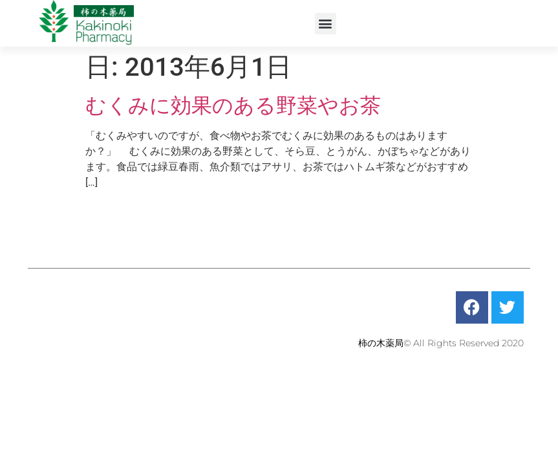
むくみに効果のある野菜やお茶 (233, 105)
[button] (325, 23)
